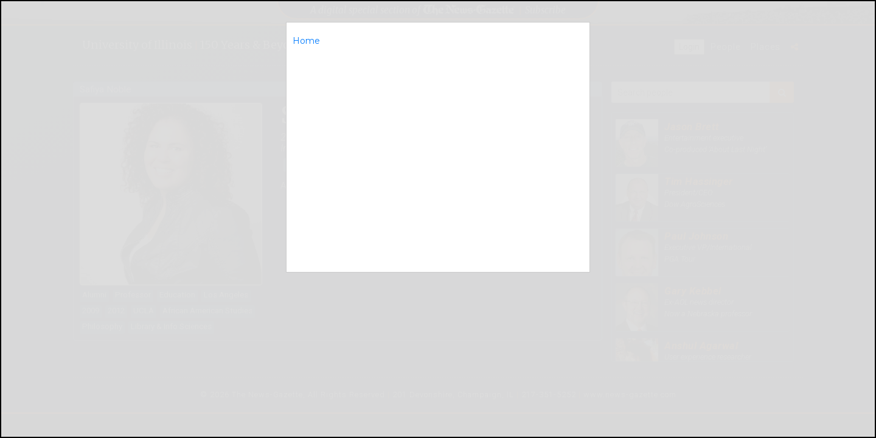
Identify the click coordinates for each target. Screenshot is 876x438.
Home (306, 40)
